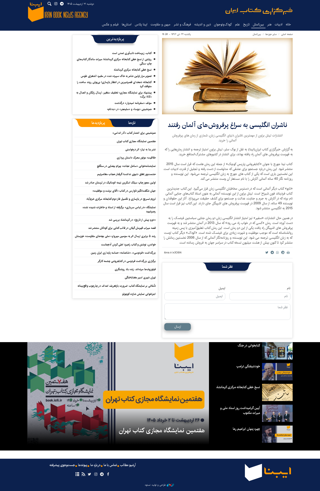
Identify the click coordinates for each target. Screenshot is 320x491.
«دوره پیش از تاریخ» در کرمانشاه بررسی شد (132, 220)
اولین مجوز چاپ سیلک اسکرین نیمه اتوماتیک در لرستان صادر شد (120, 182)
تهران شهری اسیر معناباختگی (140, 277)
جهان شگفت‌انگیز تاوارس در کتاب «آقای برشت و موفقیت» (124, 191)
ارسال (177, 326)
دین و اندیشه (202, 24)
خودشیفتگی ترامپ (248, 366)
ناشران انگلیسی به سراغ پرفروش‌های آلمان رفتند (227, 125)
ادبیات (278, 24)
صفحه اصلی (287, 34)
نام (288, 288)
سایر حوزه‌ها (271, 34)
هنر (269, 24)
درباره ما (95, 465)
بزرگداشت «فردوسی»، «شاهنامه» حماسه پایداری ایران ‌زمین (123, 253)
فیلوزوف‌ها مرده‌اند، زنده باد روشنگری (135, 269)
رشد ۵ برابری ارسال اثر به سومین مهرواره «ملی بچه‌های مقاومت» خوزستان (115, 236)
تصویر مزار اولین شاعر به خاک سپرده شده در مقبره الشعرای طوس (116, 76)
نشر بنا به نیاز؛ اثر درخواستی (140, 149)
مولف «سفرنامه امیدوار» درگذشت (133, 103)
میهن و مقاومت (160, 24)
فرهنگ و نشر (182, 24)
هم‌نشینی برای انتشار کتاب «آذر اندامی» (134, 133)
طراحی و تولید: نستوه (159, 485)
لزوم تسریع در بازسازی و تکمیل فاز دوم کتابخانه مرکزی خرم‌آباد (121, 199)
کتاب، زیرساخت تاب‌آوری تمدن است (132, 53)
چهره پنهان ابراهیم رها (246, 429)
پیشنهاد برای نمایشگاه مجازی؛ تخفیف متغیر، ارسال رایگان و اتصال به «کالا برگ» (114, 94)
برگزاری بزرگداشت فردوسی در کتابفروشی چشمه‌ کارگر (127, 261)
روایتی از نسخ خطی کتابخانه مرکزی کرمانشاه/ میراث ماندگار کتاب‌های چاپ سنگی (114, 61)
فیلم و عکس (110, 24)
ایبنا (259, 11)
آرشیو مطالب (128, 465)
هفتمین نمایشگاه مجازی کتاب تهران (136, 141)
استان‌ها (126, 24)
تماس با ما (110, 465)
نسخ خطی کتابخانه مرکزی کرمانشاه (133, 69)
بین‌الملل (258, 24)
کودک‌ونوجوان (223, 24)
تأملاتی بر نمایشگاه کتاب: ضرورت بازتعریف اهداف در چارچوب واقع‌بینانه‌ (117, 286)
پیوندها (82, 465)
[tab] (132, 123)
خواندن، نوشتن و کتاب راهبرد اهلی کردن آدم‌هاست (128, 244)
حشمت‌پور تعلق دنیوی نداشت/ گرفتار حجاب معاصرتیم (126, 174)
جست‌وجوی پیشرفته (62, 465)
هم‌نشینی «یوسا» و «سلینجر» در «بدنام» (129, 109)
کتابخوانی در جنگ (249, 345)
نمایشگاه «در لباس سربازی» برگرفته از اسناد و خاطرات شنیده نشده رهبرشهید (119, 209)
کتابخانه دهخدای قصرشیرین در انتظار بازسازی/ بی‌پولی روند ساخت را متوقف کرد (114, 84)
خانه (288, 24)
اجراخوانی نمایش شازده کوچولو (139, 294)
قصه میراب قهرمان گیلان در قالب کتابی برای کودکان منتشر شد (122, 228)
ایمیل (222, 288)
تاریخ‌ (246, 24)
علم (237, 24)
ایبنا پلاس (141, 24)
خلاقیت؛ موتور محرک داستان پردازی (136, 157)
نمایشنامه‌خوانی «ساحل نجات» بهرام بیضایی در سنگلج (126, 166)
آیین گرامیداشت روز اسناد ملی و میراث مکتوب (240, 410)
